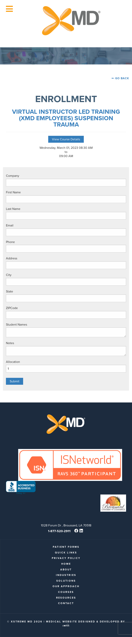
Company (12, 175)
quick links (66, 552)
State (9, 291)
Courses (66, 592)
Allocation (13, 361)
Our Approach (66, 586)
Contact (66, 603)
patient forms (66, 547)
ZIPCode (12, 308)
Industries (66, 575)
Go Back (122, 78)
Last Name (13, 209)
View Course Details (66, 139)
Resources (66, 598)
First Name (13, 192)
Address (11, 258)
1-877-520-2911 (59, 531)
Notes (10, 343)
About (66, 569)
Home (66, 564)
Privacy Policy (66, 558)
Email (9, 225)
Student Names (16, 324)
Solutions (66, 581)
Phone (10, 242)
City (8, 275)
